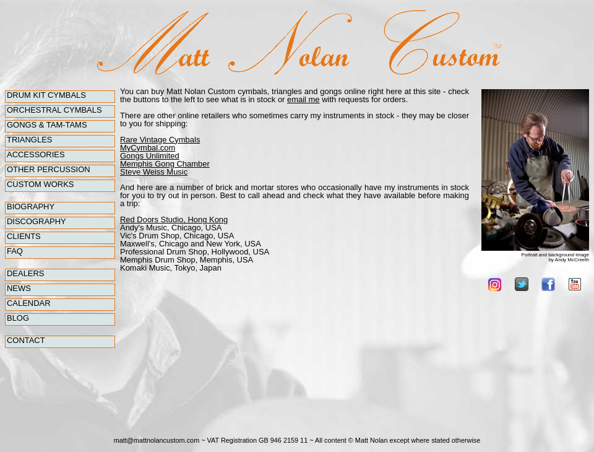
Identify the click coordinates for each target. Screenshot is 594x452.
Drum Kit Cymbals (46, 95)
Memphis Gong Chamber (165, 163)
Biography (30, 206)
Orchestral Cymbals (54, 110)
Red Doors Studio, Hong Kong (174, 219)
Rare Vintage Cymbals (160, 139)
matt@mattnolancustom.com (157, 440)
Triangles (29, 139)
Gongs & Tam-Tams (47, 124)
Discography (36, 221)
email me (303, 99)
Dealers (25, 273)
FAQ (15, 251)
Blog (18, 318)
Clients (24, 236)
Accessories (36, 154)
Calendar (29, 303)
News (19, 288)
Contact (26, 340)
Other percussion (48, 169)
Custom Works (40, 184)
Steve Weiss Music (153, 171)
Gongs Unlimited (149, 155)
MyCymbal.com (147, 147)
